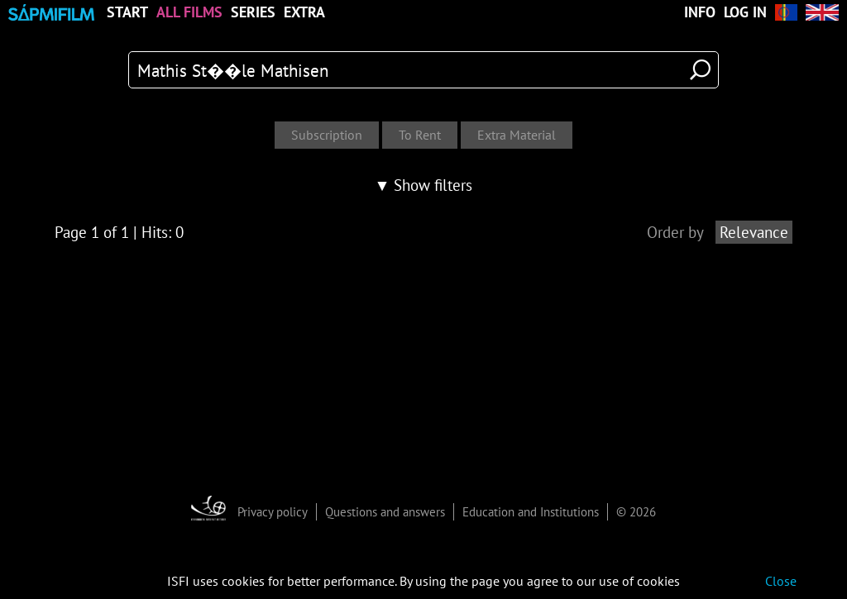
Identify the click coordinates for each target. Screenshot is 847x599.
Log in (745, 12)
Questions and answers (385, 512)
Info (699, 12)
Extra (304, 12)
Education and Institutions (530, 512)
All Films (189, 12)
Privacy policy (272, 512)
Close (781, 581)
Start (127, 12)
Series (253, 12)
